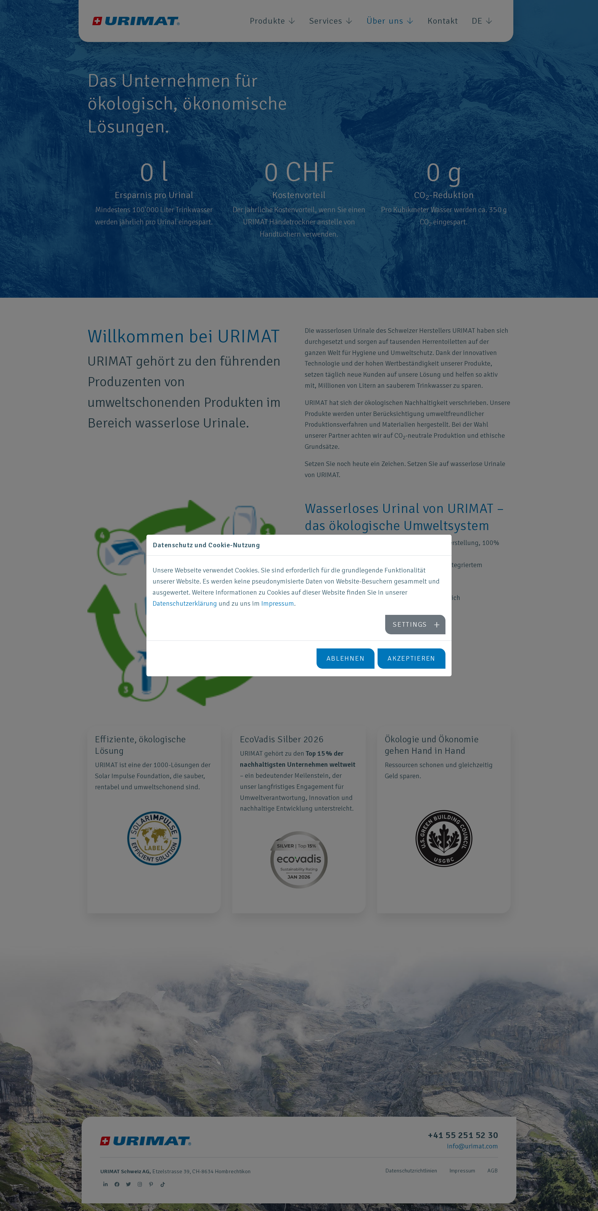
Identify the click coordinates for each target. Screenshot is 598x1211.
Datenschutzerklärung (185, 603)
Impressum (277, 603)
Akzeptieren (411, 658)
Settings (410, 624)
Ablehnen (345, 658)
